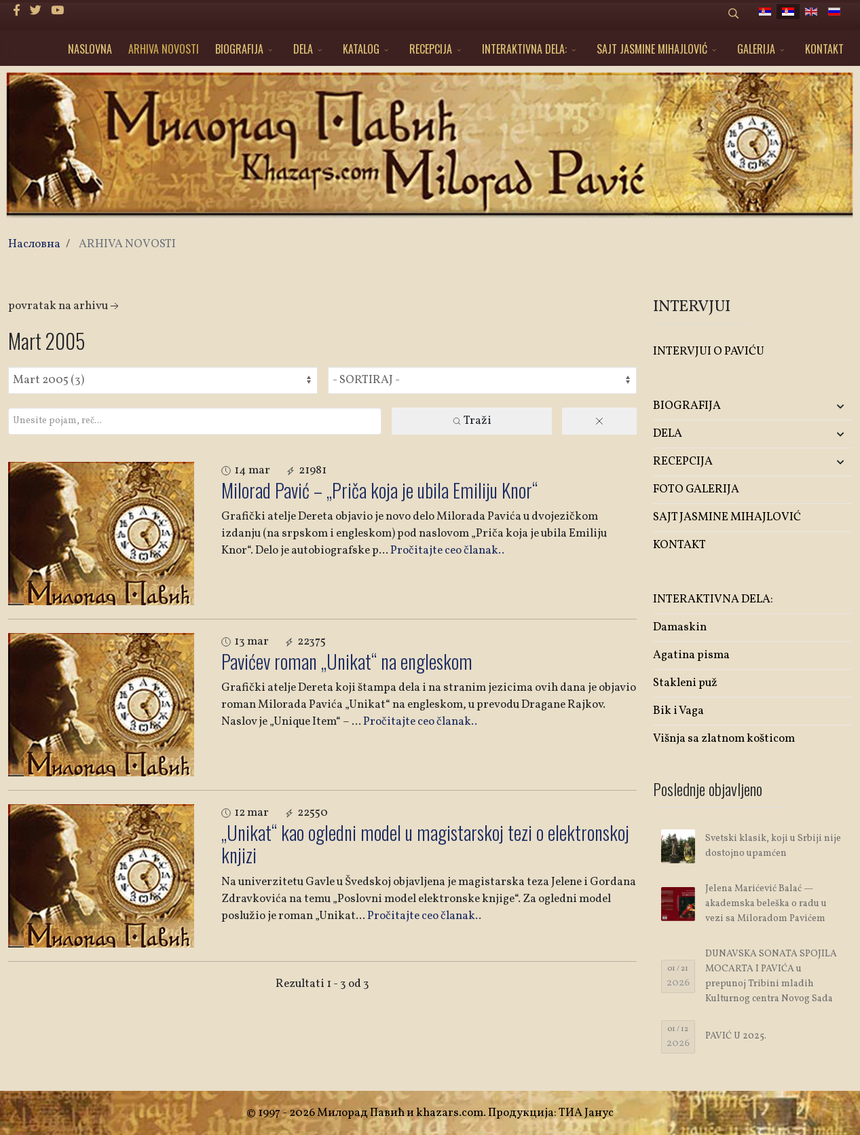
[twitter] (35, 11)
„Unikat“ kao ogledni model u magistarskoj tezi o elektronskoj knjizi (425, 843)
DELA (303, 49)
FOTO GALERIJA (696, 489)
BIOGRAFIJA (239, 49)
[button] (819, 406)
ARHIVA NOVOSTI (163, 49)
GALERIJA (756, 49)
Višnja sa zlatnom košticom (724, 738)
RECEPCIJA (430, 49)
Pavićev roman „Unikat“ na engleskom (346, 661)
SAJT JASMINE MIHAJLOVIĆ (652, 49)
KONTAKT (824, 49)
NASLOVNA (90, 49)
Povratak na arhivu (64, 306)
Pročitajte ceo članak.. (447, 550)
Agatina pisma (691, 655)
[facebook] (16, 11)
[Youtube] (57, 11)
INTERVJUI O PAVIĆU (708, 351)
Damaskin (680, 627)
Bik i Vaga (678, 711)
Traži (471, 421)
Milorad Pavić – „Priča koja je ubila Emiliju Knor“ (379, 490)
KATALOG (361, 49)
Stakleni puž (685, 683)
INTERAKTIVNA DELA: (524, 49)
